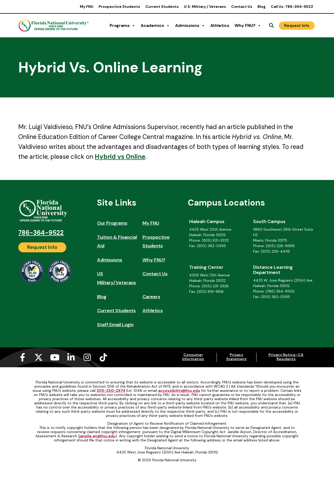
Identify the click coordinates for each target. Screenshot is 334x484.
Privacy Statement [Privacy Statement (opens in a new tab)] (236, 357)
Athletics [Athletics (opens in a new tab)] (219, 25)
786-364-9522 (41, 233)
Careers (151, 297)
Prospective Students (119, 6)
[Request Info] (297, 25)
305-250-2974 (111, 390)
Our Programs (112, 223)
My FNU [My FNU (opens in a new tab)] (86, 6)
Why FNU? (248, 25)
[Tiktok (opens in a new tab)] (103, 357)
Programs (122, 25)
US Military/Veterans (116, 278)
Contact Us (241, 6)
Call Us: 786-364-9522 (292, 6)
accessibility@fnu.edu (179, 390)
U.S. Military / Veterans (205, 6)
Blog (262, 6)
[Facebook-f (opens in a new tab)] (22, 357)
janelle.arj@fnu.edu (97, 436)
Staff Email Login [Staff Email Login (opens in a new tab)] (115, 325)
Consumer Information (193, 357)
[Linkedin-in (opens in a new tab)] (71, 357)
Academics (155, 25)
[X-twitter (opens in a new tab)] (38, 357)
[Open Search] (271, 25)
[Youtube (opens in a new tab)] (55, 357)
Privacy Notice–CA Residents (286, 357)
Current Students (162, 6)
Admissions (190, 25)
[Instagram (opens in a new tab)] (87, 357)
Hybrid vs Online (120, 157)
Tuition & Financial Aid (117, 241)
